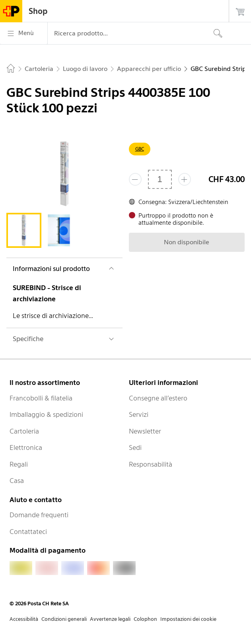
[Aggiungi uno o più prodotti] (184, 179)
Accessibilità (24, 619)
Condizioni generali (64, 619)
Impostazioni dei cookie (188, 619)
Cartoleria (24, 431)
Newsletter (145, 431)
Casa (17, 481)
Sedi (135, 447)
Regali (19, 464)
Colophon (145, 619)
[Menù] (23, 33)
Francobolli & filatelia (41, 398)
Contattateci (28, 532)
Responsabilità (150, 464)
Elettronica (26, 447)
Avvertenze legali (110, 619)
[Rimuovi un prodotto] (135, 179)
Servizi (138, 414)
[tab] (23, 230)
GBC (139, 149)
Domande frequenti (39, 515)
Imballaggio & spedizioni (46, 414)
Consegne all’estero (158, 398)
